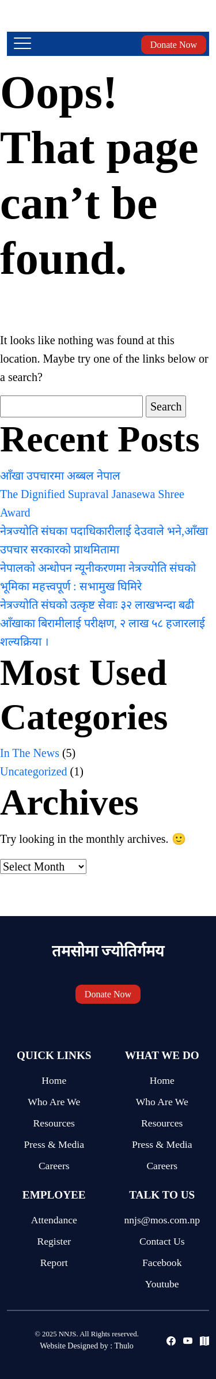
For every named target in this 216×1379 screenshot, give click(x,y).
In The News (29, 753)
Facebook (161, 1262)
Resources (54, 1123)
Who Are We (54, 1101)
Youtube (162, 1284)
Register (54, 1241)
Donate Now (173, 45)
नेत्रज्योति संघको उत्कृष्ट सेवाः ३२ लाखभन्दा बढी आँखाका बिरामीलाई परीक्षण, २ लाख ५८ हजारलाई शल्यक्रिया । (102, 623)
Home (53, 1080)
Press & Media (54, 1144)
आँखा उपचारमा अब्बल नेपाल (60, 475)
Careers (54, 1165)
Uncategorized (33, 771)
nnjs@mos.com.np (162, 1220)
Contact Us (162, 1241)
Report (54, 1262)
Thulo (123, 1346)
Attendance (54, 1220)
